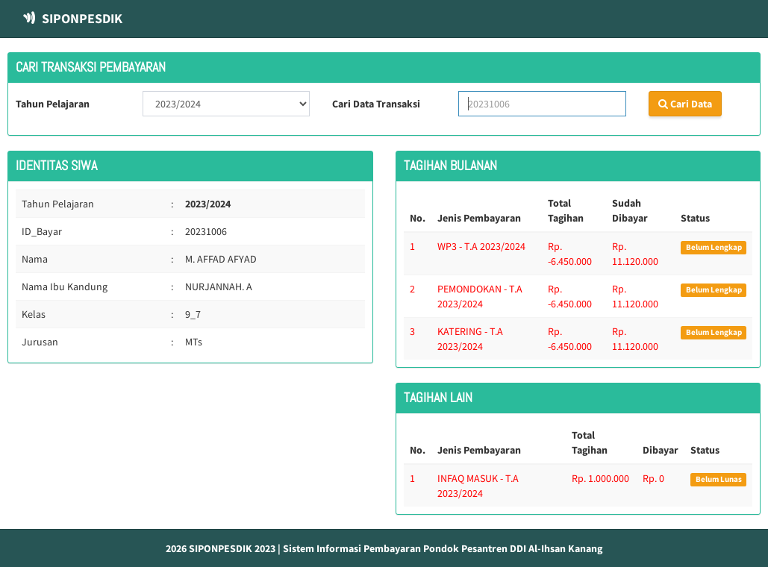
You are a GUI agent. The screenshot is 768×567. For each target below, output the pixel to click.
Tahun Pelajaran (53, 103)
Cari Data (685, 103)
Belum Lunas (719, 479)
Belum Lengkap (714, 247)
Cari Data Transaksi (376, 103)
